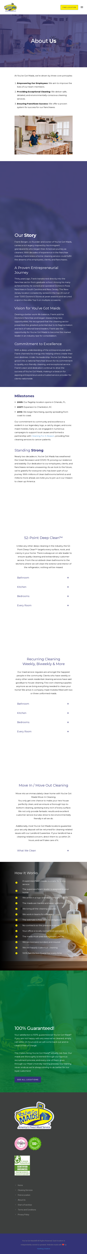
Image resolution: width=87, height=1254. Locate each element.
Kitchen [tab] (43, 587)
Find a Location (24, 1195)
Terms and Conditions (27, 1210)
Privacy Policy (23, 1215)
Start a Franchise (25, 1205)
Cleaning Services (25, 1190)
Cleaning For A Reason (43, 436)
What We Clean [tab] (43, 851)
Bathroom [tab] (43, 578)
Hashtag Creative (43, 1249)
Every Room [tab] (43, 605)
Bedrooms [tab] (43, 596)
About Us (21, 1200)
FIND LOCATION (69, 7)
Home (20, 1185)
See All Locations (27, 1079)
